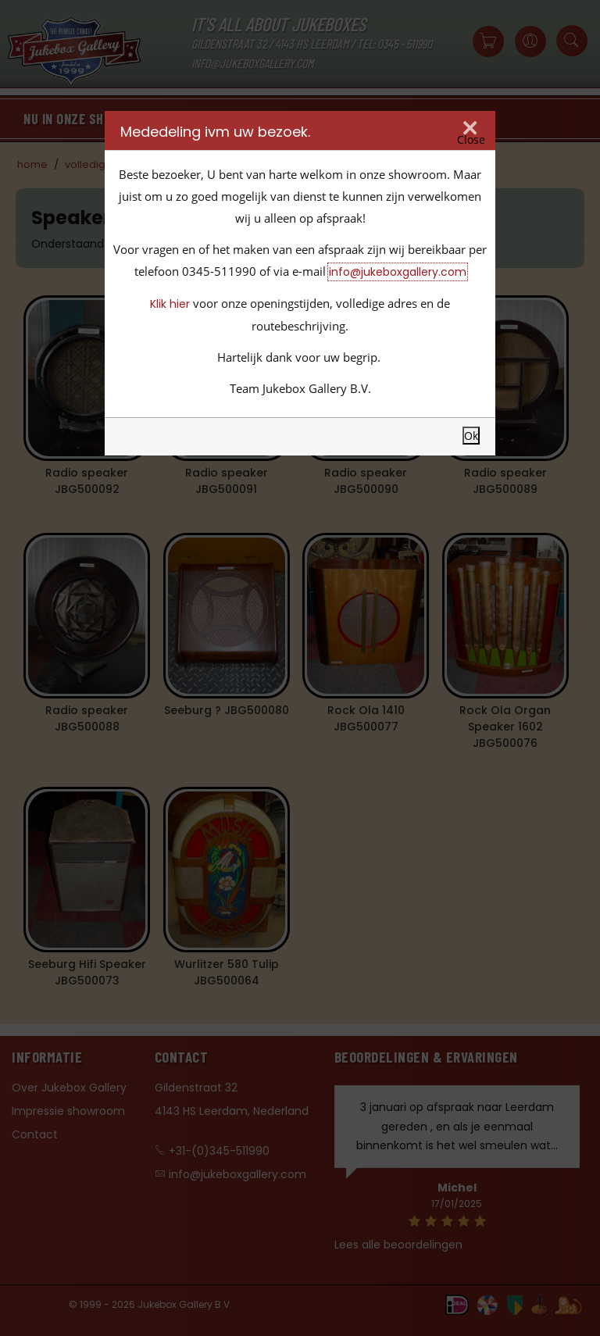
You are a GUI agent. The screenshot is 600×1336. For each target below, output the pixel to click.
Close (471, 139)
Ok (471, 435)
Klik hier (170, 304)
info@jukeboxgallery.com (397, 272)
